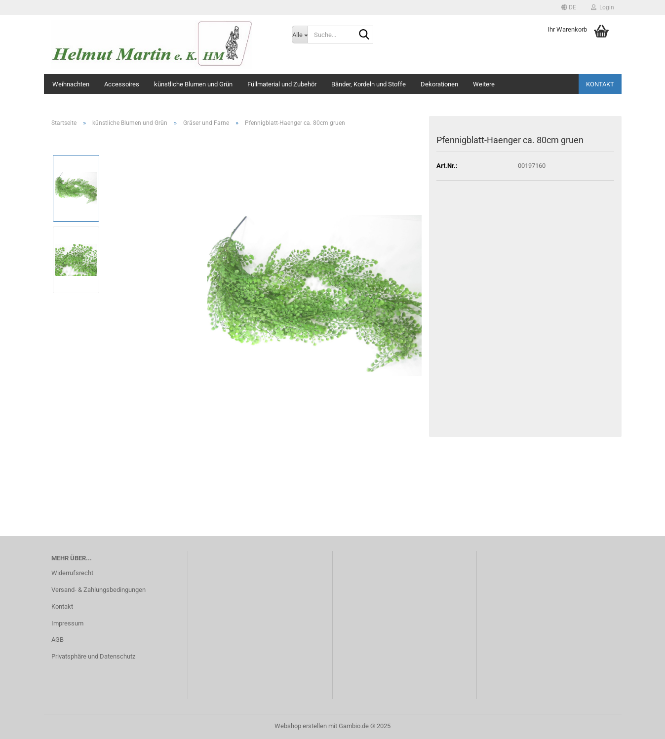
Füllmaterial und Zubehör (281, 84)
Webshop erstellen (300, 726)
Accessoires (121, 84)
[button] (569, 7)
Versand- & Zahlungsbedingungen (98, 589)
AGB (57, 639)
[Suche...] (300, 34)
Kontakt (600, 84)
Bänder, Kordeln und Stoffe (368, 84)
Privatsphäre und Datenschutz (93, 656)
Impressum (67, 623)
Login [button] (602, 7)
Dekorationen (439, 84)
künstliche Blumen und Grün (193, 84)
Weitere (484, 84)
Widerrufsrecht (72, 573)
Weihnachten (70, 84)
